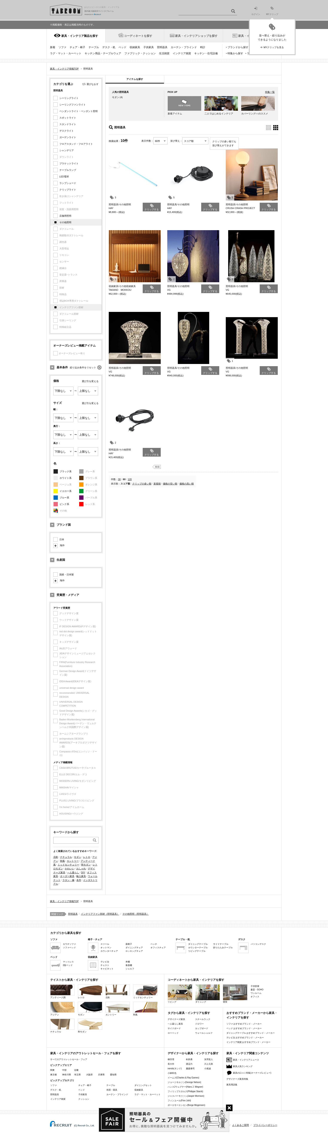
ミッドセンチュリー (68, 864)
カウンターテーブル (198, 947)
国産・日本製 (66, 574)
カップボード (201, 1028)
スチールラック (202, 1019)
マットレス (68, 962)
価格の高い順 (186, 483)
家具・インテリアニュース (246, 1060)
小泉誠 (207, 1068)
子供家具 (148, 47)
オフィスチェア (158, 947)
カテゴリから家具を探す (65, 933)
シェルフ (130, 968)
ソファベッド (69, 947)
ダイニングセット (143, 1085)
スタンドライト (67, 124)
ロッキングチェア (134, 951)
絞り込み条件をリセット (83, 367)
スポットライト (67, 117)
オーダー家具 (67, 876)
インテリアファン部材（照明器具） (100, 914)
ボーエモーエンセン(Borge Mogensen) (186, 1105)
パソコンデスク (258, 944)
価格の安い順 (170, 483)
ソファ (62, 47)
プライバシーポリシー (265, 1125)
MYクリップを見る (274, 47)
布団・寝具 (111, 1090)
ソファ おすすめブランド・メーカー (244, 1024)
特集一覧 (270, 92)
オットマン (105, 947)
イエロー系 (66, 491)
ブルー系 (64, 497)
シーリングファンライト (72, 104)
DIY (83, 872)
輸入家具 (81, 876)
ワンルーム (256, 993)
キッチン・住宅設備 (206, 53)
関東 (52, 1070)
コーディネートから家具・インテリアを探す (196, 979)
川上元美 (208, 1064)
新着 (52, 47)
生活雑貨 (164, 53)
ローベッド (173, 1033)
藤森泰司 (190, 1068)
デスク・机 (108, 47)
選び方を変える (90, 381)
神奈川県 (66, 1074)
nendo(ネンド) (175, 1068)
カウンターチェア (109, 951)
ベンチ (154, 944)
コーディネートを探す (138, 35)
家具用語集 (231, 1084)
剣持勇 (189, 1059)
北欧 (55, 857)
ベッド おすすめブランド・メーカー (244, 1028)
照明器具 (162, 47)
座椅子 (129, 944)
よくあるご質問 (240, 1125)
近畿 (76, 1070)
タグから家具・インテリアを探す (189, 1013)
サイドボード (174, 1028)
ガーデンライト (67, 137)
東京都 (53, 1074)
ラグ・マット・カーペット (65, 53)
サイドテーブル (220, 944)
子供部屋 (255, 986)
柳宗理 (171, 1059)
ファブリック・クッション (140, 53)
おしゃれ (81, 868)
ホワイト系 (66, 478)
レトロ (86, 857)
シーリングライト (69, 98)
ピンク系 (64, 504)
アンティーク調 (62, 991)
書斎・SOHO (257, 989)
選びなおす (93, 84)
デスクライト (66, 130)
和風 (62, 861)
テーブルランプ (67, 170)
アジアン (62, 1009)
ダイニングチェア (134, 947)
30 (119, 479)
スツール (104, 944)
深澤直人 (208, 1059)
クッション (83, 1099)
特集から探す (235, 53)
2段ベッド (68, 965)
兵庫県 (101, 1074)
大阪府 (89, 1074)
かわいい (69, 868)
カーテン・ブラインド (184, 47)
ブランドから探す (238, 47)
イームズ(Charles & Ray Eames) (183, 1077)
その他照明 (65, 222)
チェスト (104, 965)
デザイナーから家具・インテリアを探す (193, 1053)
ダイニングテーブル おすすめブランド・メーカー (250, 1033)
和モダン (86, 864)
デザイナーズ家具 (176, 1019)
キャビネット (107, 968)
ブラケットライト (69, 163)
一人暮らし (73, 872)
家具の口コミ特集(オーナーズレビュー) (252, 1073)
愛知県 (113, 1074)
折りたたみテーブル (223, 947)
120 (130, 479)
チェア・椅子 (77, 47)
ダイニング (207, 993)
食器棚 (129, 965)
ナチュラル (66, 857)
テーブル (94, 47)
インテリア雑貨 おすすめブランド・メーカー (248, 1042)
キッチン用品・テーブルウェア (103, 53)
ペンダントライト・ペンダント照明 (78, 111)
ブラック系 (66, 471)
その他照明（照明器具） (135, 914)
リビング (180, 993)
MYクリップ (272, 11)
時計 (202, 47)
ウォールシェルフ (204, 1033)
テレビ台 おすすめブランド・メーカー (245, 1037)
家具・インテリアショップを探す (196, 35)
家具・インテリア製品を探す (79, 35)
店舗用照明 (65, 215)
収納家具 (135, 47)
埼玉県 (77, 1074)
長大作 (171, 1064)
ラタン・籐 (68, 880)
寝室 (235, 993)
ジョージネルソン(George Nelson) (184, 1082)
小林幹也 (172, 1073)
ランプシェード (67, 183)
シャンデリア (66, 150)
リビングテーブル (197, 951)
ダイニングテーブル (198, 944)
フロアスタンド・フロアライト (76, 144)
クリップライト (67, 189)
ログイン (255, 11)
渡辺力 (189, 1064)
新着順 (157, 483)
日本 (61, 539)
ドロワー (199, 1024)
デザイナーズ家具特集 (237, 1079)
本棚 (128, 962)
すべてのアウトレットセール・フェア (68, 1059)
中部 (64, 1070)
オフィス (255, 996)
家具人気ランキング (243, 1066)
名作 (78, 880)
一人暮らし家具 (175, 1024)
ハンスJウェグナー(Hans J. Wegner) (185, 1087)
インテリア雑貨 (182, 53)
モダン (77, 857)
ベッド (122, 47)
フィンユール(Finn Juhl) (179, 1100)
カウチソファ (69, 944)
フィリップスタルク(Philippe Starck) (185, 1091)
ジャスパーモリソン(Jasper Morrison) (186, 1096)
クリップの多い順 (141, 483)
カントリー (73, 861)
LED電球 (64, 176)
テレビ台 (104, 962)
